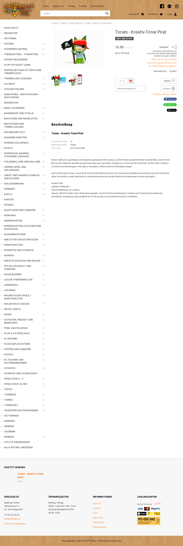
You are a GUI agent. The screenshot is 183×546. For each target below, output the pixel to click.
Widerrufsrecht (99, 527)
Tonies (8, 399)
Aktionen (10, 38)
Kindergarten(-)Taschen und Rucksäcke (22, 227)
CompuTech (116, 541)
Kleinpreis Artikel (16, 49)
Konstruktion (13, 244)
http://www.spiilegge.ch (15, 523)
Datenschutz (98, 522)
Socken (8, 43)
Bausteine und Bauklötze (20, 118)
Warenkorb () (97, 6)
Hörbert (9, 189)
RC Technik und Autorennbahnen (15, 361)
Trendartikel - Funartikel (21, 54)
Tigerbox (10, 394)
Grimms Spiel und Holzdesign (15, 168)
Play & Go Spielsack (17, 333)
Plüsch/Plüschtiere (17, 343)
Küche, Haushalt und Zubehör (17, 267)
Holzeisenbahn (14, 183)
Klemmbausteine (15, 234)
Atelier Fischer (14, 89)
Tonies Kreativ (75, 23)
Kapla (8, 194)
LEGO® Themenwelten (18, 279)
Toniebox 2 (11, 405)
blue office (84, 541)
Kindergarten (13, 220)
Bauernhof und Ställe (18, 113)
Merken (169, 81)
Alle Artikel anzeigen (18, 447)
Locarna (9, 290)
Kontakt (83, 6)
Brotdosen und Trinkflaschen (14, 125)
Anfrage (71, 6)
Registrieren (58, 6)
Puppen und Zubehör (17, 349)
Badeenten (11, 102)
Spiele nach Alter (15, 384)
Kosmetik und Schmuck (19, 250)
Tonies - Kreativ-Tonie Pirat (98, 23)
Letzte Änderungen (17, 442)
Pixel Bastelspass (15, 328)
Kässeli (9, 204)
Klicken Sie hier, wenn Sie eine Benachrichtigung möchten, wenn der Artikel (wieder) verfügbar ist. (162, 62)
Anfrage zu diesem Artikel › (165, 94)
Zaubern (9, 431)
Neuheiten (10, 33)
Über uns (97, 503)
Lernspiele (11, 285)
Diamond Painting (15, 137)
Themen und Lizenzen (17, 78)
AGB (95, 513)
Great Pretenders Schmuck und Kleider (22, 177)
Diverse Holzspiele (16, 142)
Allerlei (9, 83)
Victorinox (11, 415)
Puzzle (8, 354)
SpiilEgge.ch (71, 541)
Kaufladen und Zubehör (20, 210)
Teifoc (8, 389)
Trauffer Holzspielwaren (21, 410)
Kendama (10, 215)
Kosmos (9, 255)
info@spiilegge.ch (12, 519)
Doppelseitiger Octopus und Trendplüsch (22, 71)
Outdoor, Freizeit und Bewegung (18, 321)
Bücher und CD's (14, 132)
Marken (9, 436)
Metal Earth (12, 309)
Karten (9, 199)
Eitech (8, 148)
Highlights (11, 27)
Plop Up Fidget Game (17, 64)
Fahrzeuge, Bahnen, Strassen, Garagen (16, 155)
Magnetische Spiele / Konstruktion (17, 297)
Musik (8, 314)
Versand (96, 508)
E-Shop (54, 23)
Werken (9, 426)
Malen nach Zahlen (16, 303)
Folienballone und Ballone (22, 161)
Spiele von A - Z (13, 378)
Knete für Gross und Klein (21, 239)
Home (46, 6)
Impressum (98, 517)
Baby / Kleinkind (14, 108)
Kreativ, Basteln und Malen (22, 260)
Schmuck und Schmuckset (20, 373)
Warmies (9, 421)
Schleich (9, 368)
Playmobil (11, 338)
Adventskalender (15, 59)
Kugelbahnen (12, 274)
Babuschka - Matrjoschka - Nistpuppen (22, 96)
